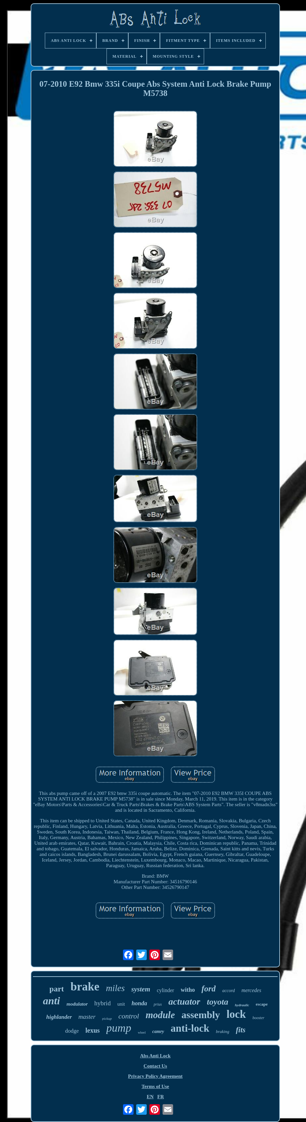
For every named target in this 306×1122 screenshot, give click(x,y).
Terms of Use (155, 1086)
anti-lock (190, 1028)
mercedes (251, 990)
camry (158, 1031)
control (128, 1016)
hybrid (102, 1003)
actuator (184, 1001)
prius (158, 1004)
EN (150, 1096)
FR (160, 1096)
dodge (72, 1031)
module (160, 1015)
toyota (217, 1002)
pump (118, 1028)
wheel (142, 1032)
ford (208, 988)
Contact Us (155, 1066)
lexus (92, 1030)
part (56, 989)
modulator (77, 1004)
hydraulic (242, 1005)
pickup (107, 1018)
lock (236, 1014)
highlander (59, 1017)
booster (258, 1018)
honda (139, 1003)
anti (51, 1001)
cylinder (165, 990)
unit (121, 1004)
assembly (200, 1014)
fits (240, 1030)
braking (222, 1031)
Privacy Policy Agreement (155, 1076)
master (87, 1016)
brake (85, 986)
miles (115, 988)
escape (262, 1004)
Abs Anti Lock (155, 1055)
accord (228, 990)
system (140, 989)
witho (188, 989)
